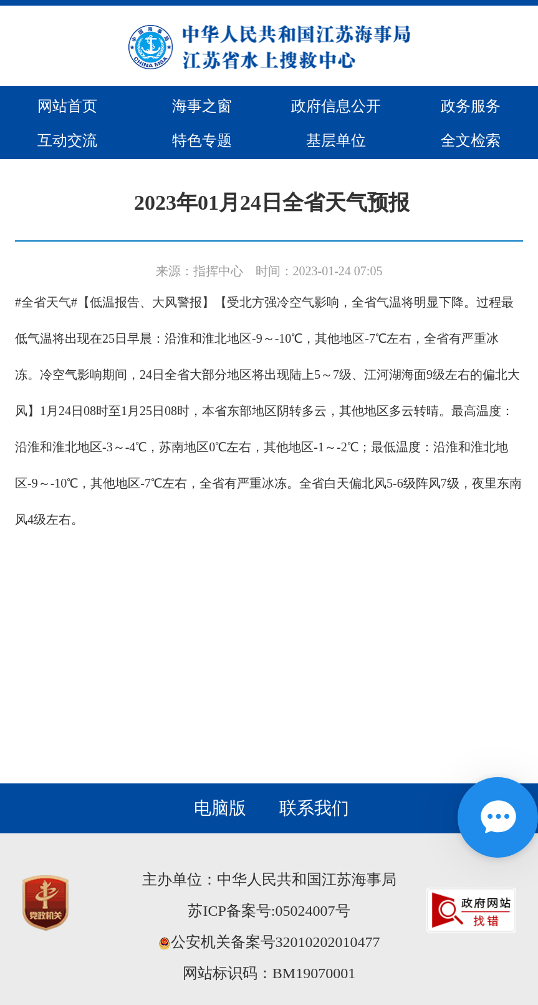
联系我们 (314, 808)
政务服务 (471, 106)
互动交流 (67, 140)
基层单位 (336, 140)
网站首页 (67, 106)
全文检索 (471, 140)
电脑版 (220, 808)
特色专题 (202, 140)
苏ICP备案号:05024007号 (269, 911)
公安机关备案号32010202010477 (269, 942)
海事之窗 (202, 106)
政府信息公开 (336, 106)
